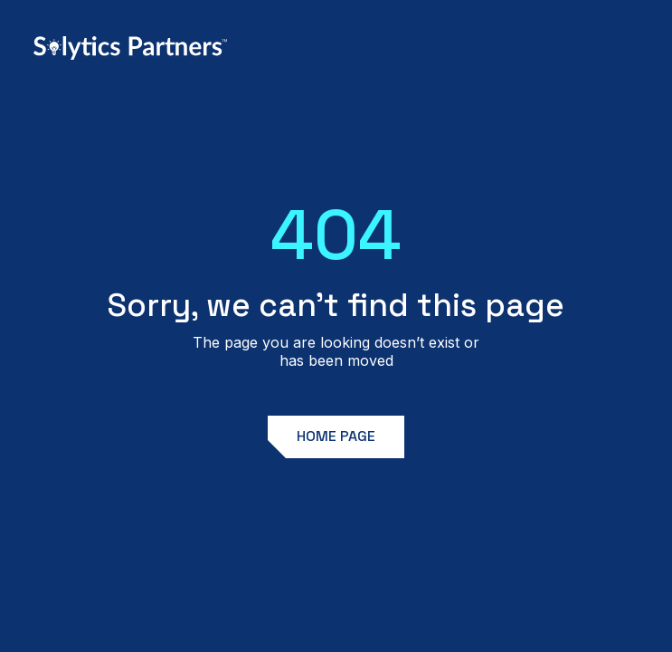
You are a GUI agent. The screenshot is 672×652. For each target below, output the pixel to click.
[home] (130, 48)
